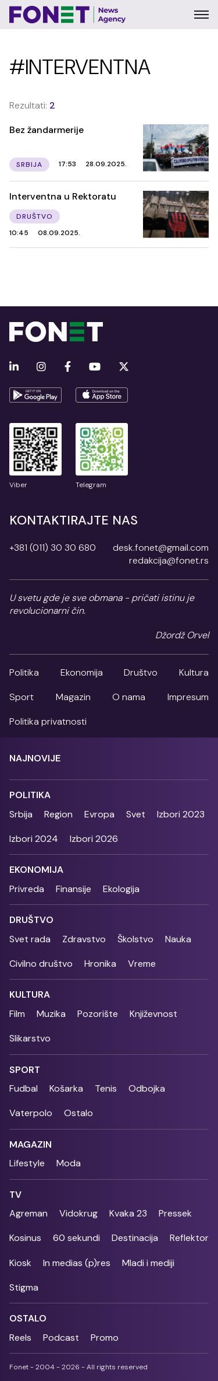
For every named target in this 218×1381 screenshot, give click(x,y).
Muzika (51, 1014)
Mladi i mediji (148, 1263)
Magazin (73, 697)
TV (15, 1194)
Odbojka (146, 1088)
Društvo (141, 672)
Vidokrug (78, 1213)
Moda (68, 1163)
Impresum (188, 697)
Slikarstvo (30, 1038)
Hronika (100, 963)
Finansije (73, 889)
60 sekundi (76, 1238)
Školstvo (135, 939)
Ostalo (78, 1113)
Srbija (21, 814)
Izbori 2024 (33, 839)
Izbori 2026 (94, 839)
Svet (135, 814)
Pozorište (97, 1014)
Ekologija (121, 889)
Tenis (106, 1088)
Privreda (26, 889)
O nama (128, 697)
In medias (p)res (76, 1263)
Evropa (99, 814)
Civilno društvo (41, 963)
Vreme (142, 963)
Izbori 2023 (181, 814)
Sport (21, 697)
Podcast (61, 1337)
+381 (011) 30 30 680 (52, 547)
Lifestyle (27, 1163)
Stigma (23, 1287)
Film (17, 1014)
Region (58, 814)
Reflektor (189, 1238)
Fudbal (23, 1088)
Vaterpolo (30, 1113)
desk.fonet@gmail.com (161, 547)
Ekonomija (81, 672)
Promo (105, 1337)
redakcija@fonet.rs (169, 560)
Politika (24, 672)
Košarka (66, 1088)
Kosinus (25, 1238)
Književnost (153, 1014)
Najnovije (34, 758)
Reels (20, 1337)
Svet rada (30, 939)
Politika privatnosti (48, 721)
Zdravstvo (84, 939)
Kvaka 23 (128, 1213)
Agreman (28, 1213)
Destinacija (135, 1238)
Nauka (178, 939)
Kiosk (20, 1263)
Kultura (194, 672)
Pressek (175, 1213)
